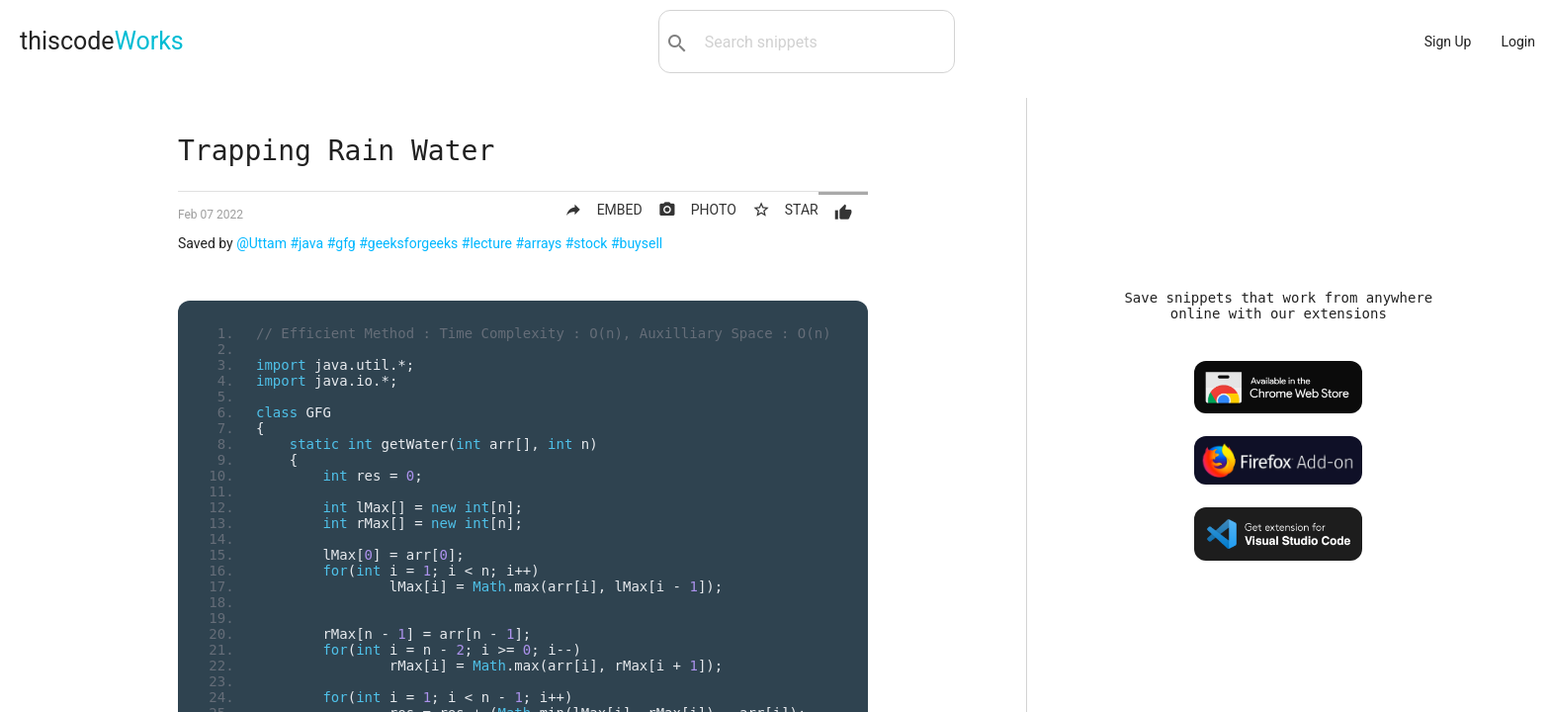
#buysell (636, 243)
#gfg (341, 243)
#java (306, 243)
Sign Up (1448, 41)
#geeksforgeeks (408, 243)
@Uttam (261, 243)
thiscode (102, 41)
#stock (586, 243)
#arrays (538, 243)
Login (1518, 41)
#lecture (487, 243)
